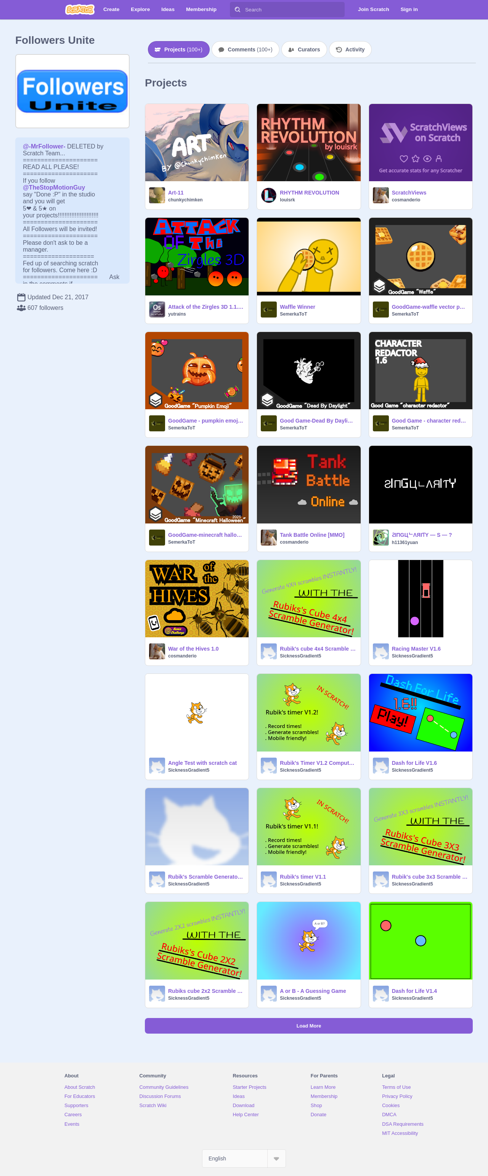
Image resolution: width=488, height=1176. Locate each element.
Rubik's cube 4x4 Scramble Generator (318, 649)
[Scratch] (79, 9)
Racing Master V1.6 (416, 649)
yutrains (177, 314)
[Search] (237, 9)
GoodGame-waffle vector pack (430, 307)
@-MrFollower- (44, 146)
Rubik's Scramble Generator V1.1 (206, 877)
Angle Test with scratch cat (202, 763)
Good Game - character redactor (430, 421)
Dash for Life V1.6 (414, 763)
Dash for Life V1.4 (414, 991)
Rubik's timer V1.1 (303, 877)
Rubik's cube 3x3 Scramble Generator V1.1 (430, 877)
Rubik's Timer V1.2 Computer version (318, 763)
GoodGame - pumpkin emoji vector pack (206, 421)
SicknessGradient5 (300, 656)
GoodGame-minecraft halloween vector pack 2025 (206, 535)
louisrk (287, 200)
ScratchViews (409, 193)
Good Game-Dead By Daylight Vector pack (318, 421)
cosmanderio (406, 200)
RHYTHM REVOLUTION (309, 193)
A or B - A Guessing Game (313, 991)
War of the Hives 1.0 (193, 649)
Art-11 (175, 193)
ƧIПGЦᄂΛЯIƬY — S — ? (422, 535)
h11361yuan (405, 542)
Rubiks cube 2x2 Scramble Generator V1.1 (206, 991)
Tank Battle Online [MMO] (312, 535)
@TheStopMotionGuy (54, 187)
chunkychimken (185, 200)
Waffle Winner (297, 307)
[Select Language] (244, 1158)
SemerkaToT (293, 314)
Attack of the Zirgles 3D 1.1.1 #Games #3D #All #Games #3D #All (206, 307)
